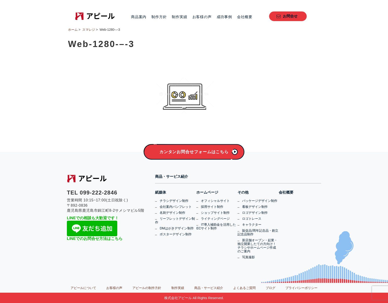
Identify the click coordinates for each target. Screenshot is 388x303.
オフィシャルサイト (215, 201)
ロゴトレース (251, 218)
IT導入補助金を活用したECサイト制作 (216, 226)
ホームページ (207, 192)
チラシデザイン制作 (174, 201)
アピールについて (83, 288)
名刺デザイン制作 (172, 212)
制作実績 (179, 17)
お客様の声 (202, 17)
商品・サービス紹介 (171, 176)
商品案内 (138, 17)
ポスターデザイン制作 (176, 234)
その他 (243, 192)
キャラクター (251, 224)
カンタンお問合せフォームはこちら (194, 152)
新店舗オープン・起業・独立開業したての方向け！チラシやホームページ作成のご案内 (257, 245)
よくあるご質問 (244, 288)
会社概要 (244, 17)
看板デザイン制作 (255, 206)
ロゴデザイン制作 (255, 212)
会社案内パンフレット (176, 206)
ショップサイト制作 (215, 212)
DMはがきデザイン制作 (177, 228)
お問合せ (290, 16)
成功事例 (224, 17)
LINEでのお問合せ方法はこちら (95, 238)
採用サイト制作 (212, 206)
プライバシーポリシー (301, 288)
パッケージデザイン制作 (259, 201)
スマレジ (88, 29)
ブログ (270, 288)
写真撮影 (248, 257)
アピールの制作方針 (146, 288)
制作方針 (159, 17)
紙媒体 (160, 192)
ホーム (73, 29)
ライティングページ (215, 218)
